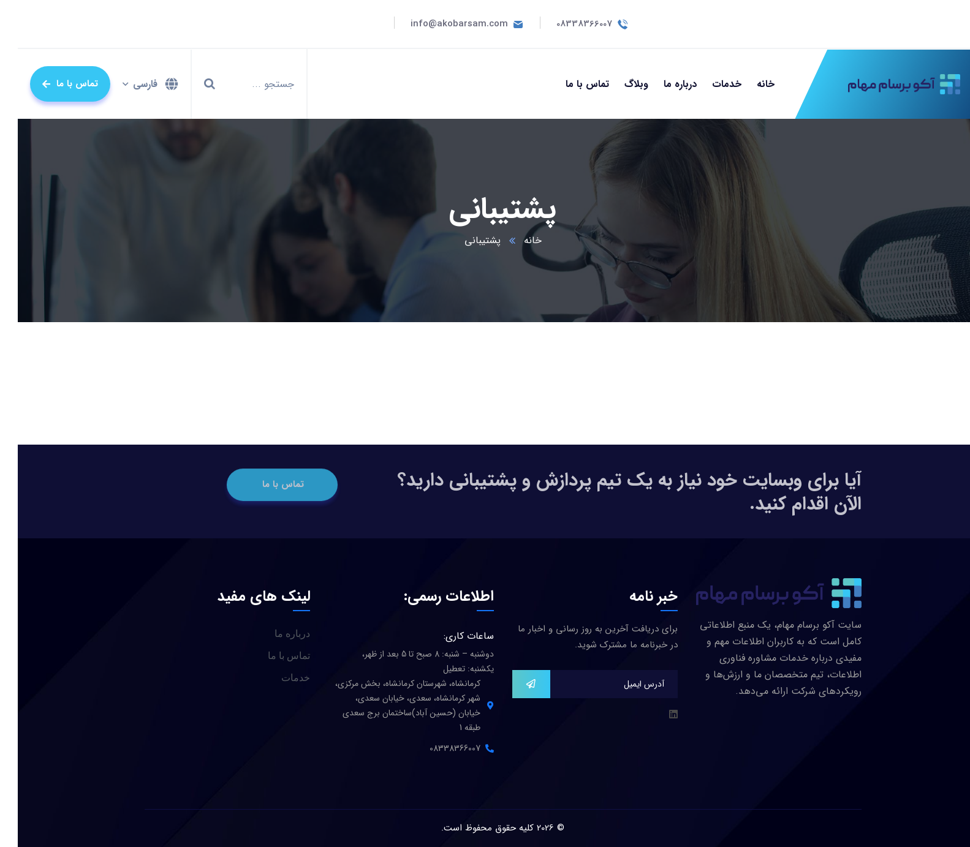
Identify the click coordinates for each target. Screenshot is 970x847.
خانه (515, 240)
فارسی (127, 84)
